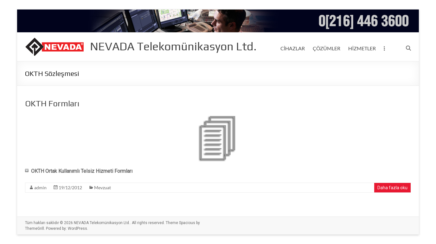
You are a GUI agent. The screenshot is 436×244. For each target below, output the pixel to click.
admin (40, 187)
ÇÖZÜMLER (326, 48)
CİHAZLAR (292, 48)
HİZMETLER (361, 48)
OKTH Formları (52, 103)
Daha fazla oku (392, 187)
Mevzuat (102, 187)
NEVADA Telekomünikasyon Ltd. (173, 46)
